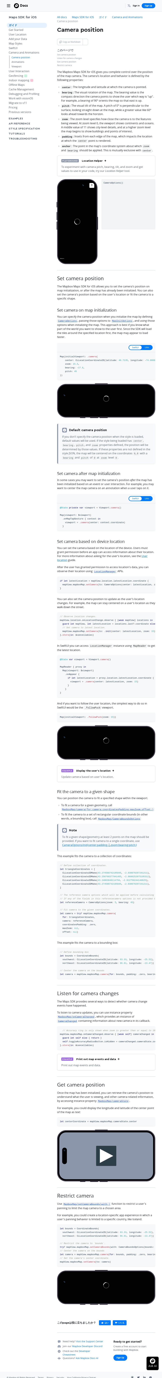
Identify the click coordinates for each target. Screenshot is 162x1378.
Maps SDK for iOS (23, 17)
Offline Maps (17, 85)
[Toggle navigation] (8, 5)
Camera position (21, 57)
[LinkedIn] (146, 1372)
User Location (17, 34)
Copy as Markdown (69, 41)
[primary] (105, 1316)
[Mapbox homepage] (62, 258)
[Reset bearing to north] (91, 183)
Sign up (148, 5)
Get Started (16, 30)
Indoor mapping (23, 80)
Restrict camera (64, 65)
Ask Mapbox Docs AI (87, 1352)
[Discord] (152, 1372)
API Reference (19, 123)
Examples (16, 118)
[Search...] (121, 6)
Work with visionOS (21, 98)
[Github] (134, 1372)
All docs (62, 17)
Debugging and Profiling (24, 94)
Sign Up (120, 1351)
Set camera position (66, 54)
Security (60, 1371)
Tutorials (23, 133)
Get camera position (66, 61)
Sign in (136, 5)
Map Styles (15, 43)
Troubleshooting (27, 138)
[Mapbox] (16, 5)
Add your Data (18, 39)
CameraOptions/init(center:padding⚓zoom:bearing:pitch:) (99, 840)
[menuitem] (129, 5)
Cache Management (21, 89)
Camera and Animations (24, 52)
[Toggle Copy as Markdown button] (85, 42)
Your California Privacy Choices (81, 1371)
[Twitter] (140, 1372)
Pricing (13, 107)
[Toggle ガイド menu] (43, 25)
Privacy (50, 1371)
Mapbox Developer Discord (87, 1340)
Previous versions (20, 112)
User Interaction (19, 71)
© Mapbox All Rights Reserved (21, 1371)
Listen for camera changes (69, 58)
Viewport (17, 66)
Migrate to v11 (18, 103)
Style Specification (27, 128)
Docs (24, 5)
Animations (18, 61)
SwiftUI (13, 48)
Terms (41, 1371)
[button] (129, 5)
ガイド (13, 25)
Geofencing (20, 76)
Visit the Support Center (89, 1335)
